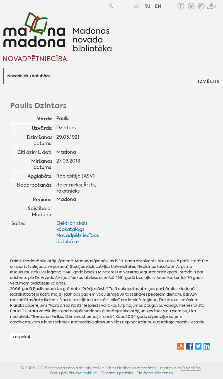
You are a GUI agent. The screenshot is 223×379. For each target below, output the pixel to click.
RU (147, 6)
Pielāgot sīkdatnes (155, 372)
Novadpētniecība (35, 58)
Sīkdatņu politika (117, 372)
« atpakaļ (21, 336)
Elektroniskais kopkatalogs (72, 226)
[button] (209, 76)
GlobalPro (191, 367)
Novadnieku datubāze (29, 76)
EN (158, 6)
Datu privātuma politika (74, 372)
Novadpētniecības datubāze (77, 238)
